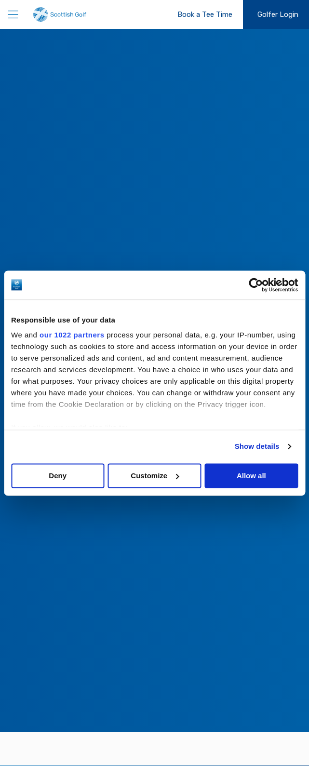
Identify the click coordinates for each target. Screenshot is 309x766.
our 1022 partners (72, 335)
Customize (155, 475)
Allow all (251, 475)
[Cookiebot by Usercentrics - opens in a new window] (256, 285)
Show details (257, 446)
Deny (58, 475)
